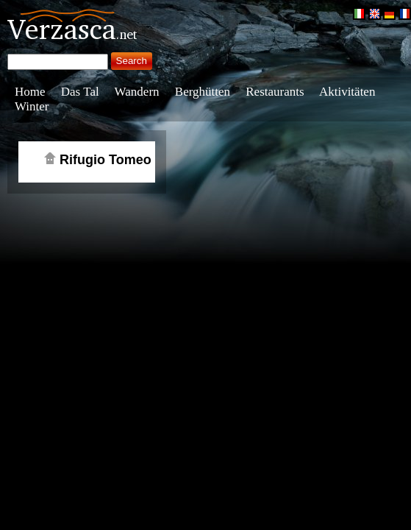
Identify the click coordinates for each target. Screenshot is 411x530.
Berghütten (202, 92)
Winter (32, 106)
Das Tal (80, 92)
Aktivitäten (347, 92)
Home (30, 92)
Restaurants (275, 92)
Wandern (137, 92)
